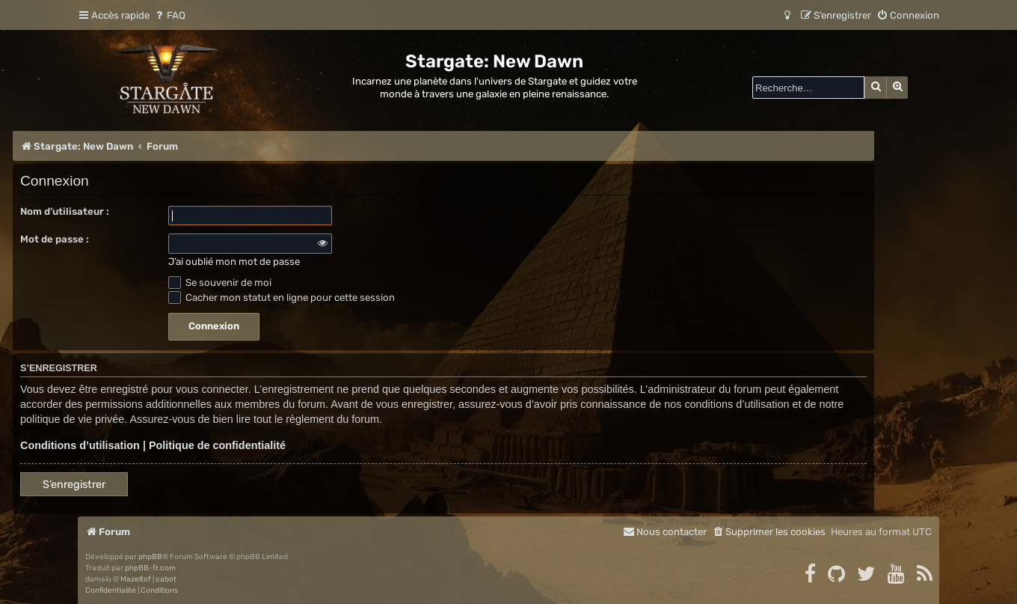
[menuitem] (169, 15)
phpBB (150, 556)
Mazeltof (135, 579)
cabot (166, 579)
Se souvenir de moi (219, 282)
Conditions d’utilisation (80, 445)
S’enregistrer (74, 484)
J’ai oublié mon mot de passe (234, 261)
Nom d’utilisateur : (64, 211)
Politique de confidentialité (217, 445)
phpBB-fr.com (150, 568)
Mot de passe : (54, 239)
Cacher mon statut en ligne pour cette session (281, 297)
